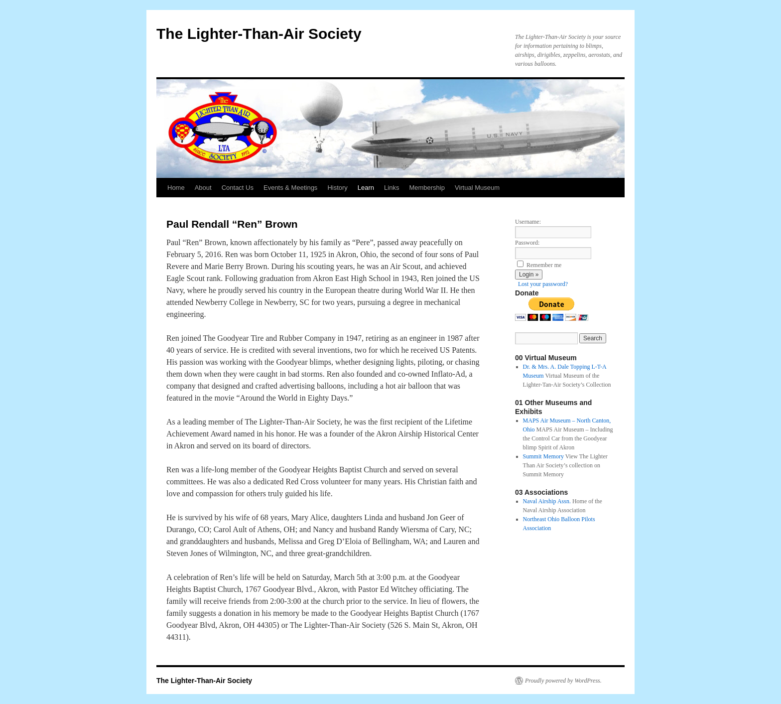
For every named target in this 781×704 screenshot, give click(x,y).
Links (391, 187)
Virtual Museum (477, 187)
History (337, 187)
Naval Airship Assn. (547, 501)
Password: (527, 242)
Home (176, 187)
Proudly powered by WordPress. (563, 680)
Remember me (543, 265)
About (203, 187)
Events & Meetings (290, 187)
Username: (528, 221)
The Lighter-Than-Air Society (259, 33)
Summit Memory (543, 456)
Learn (366, 187)
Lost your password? (543, 284)
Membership (427, 187)
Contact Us (238, 187)
